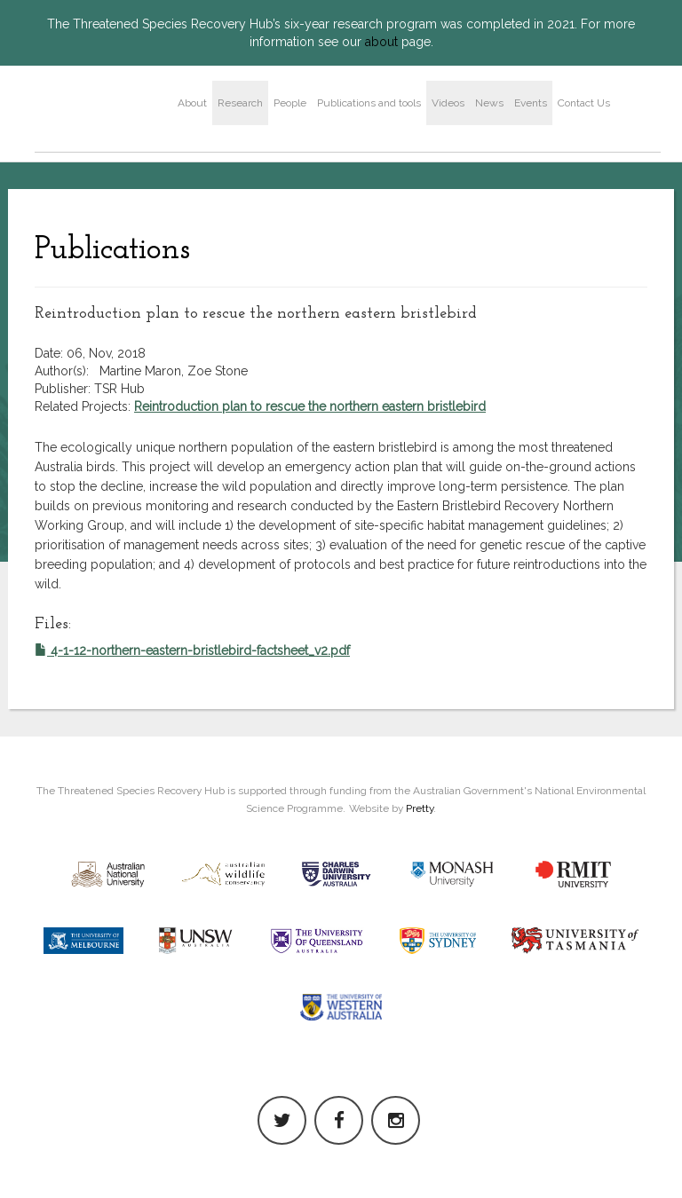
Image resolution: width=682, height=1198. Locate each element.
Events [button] (530, 103)
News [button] (489, 103)
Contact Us (584, 103)
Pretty (419, 808)
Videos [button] (448, 103)
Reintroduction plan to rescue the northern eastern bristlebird (310, 406)
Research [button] (240, 103)
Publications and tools (369, 103)
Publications (112, 250)
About (192, 103)
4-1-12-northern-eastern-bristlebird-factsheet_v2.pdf (192, 650)
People (290, 103)
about (381, 42)
